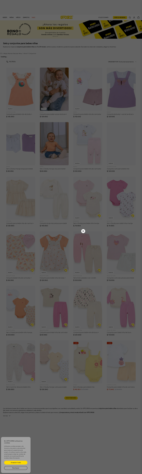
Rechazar (15, 468)
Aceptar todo (16, 462)
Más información (14, 458)
